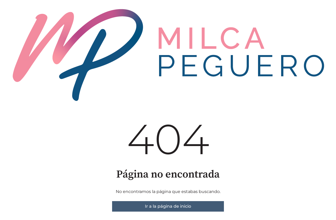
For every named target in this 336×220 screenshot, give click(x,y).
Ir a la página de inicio (168, 206)
